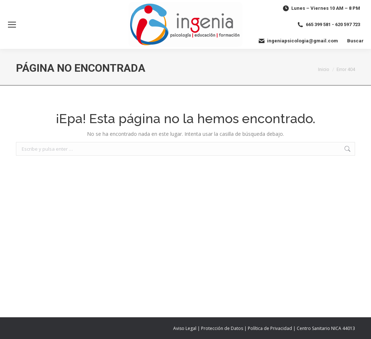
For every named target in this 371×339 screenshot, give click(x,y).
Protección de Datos (222, 328)
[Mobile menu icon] (12, 24)
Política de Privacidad (270, 328)
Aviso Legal (184, 328)
